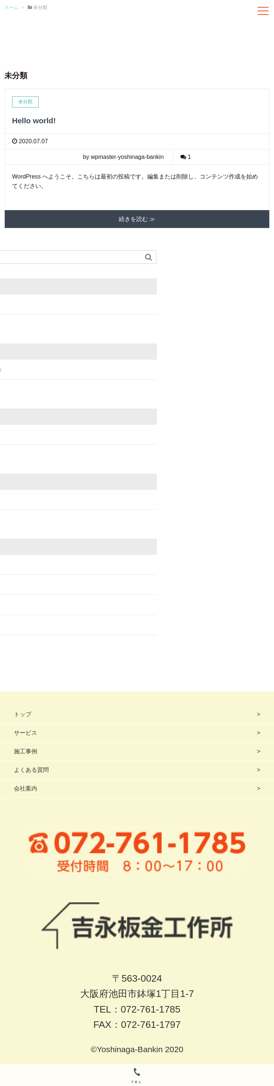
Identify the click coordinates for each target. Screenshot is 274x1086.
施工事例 (25, 751)
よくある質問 (31, 770)
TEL (136, 1076)
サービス (25, 733)
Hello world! (34, 120)
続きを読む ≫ (137, 219)
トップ (22, 714)
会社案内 (25, 788)
